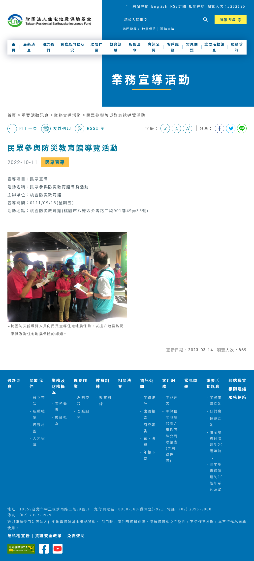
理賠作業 (97, 47)
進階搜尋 (228, 19)
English (159, 6)
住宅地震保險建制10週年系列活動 (216, 477)
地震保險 (149, 29)
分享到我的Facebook (219, 128)
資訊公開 (154, 47)
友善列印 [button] (56, 128)
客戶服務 (173, 47)
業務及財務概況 (58, 386)
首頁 (14, 47)
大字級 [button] (187, 128)
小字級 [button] (165, 128)
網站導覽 (140, 6)
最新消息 (29, 47)
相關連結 (197, 6)
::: (128, 6)
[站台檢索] (162, 19)
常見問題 (192, 47)
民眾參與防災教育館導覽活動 (116, 115)
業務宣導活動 (67, 115)
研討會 (216, 411)
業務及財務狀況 (73, 47)
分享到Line (242, 128)
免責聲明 (76, 535)
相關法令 (135, 47)
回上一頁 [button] (22, 128)
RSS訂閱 (178, 6)
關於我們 (48, 47)
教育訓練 (116, 47)
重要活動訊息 (214, 47)
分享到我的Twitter (230, 128)
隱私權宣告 (18, 535)
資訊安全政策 (48, 535)
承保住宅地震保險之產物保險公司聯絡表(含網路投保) (172, 436)
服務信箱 (237, 47)
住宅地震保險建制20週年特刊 (216, 444)
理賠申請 (167, 29)
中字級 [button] (176, 128)
